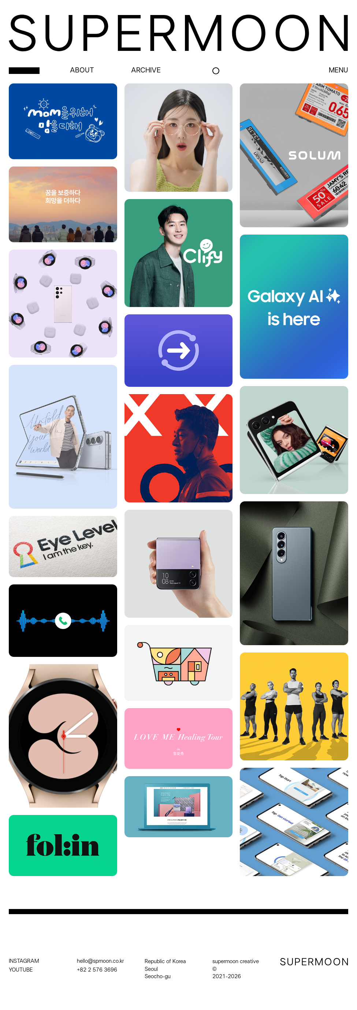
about (82, 70)
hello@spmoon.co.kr (100, 961)
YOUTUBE (21, 970)
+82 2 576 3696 (97, 970)
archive (146, 70)
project (24, 70)
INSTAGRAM (24, 961)
